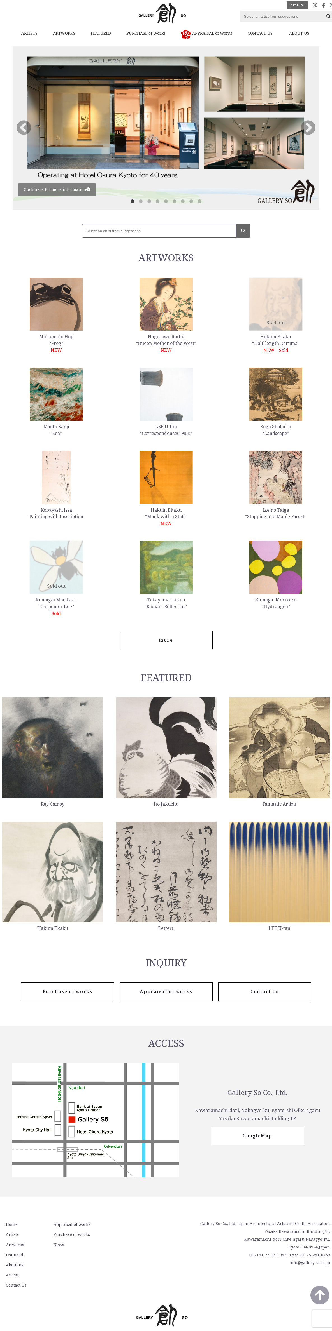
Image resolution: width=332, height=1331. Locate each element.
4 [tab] (158, 201)
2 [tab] (141, 201)
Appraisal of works (69, 1225)
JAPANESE (297, 5)
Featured (13, 1254)
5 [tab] (166, 201)
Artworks (14, 1244)
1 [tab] (132, 201)
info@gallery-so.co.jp (309, 1263)
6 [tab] (174, 201)
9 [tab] (200, 201)
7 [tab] (183, 201)
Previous (23, 128)
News (56, 1244)
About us (124, 1225)
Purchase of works (69, 1235)
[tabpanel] (166, 128)
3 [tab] (149, 201)
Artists (11, 1235)
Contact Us (126, 1244)
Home (10, 1225)
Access (122, 1235)
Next (308, 128)
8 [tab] (191, 201)
